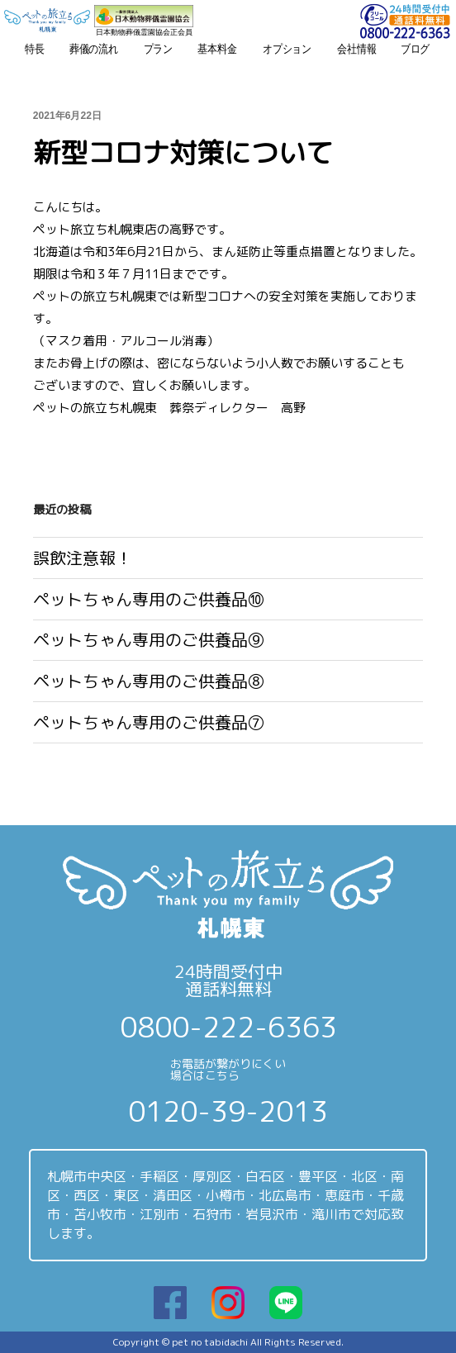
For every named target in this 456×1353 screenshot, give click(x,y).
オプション (287, 48)
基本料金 (216, 48)
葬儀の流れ (93, 48)
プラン (158, 48)
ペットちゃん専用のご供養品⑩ (148, 599)
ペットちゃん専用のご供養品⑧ (148, 681)
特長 (35, 48)
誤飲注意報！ (82, 558)
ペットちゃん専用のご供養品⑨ (148, 640)
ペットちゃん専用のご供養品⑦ (148, 722)
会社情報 (356, 48)
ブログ (415, 48)
